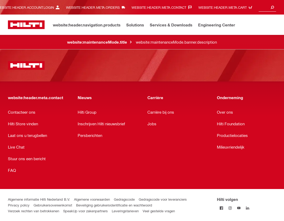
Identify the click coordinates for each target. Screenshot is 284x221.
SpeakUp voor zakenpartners (85, 211)
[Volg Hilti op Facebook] (221, 208)
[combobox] (267, 7)
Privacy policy (19, 205)
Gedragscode (124, 199)
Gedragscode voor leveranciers (163, 199)
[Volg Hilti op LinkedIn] (247, 208)
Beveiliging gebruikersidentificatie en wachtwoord (114, 205)
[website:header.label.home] (26, 24)
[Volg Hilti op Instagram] (230, 208)
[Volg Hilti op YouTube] (238, 208)
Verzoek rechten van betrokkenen (33, 211)
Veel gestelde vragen (159, 211)
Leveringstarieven (125, 211)
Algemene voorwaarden (92, 199)
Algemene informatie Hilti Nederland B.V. (39, 199)
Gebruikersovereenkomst (53, 205)
